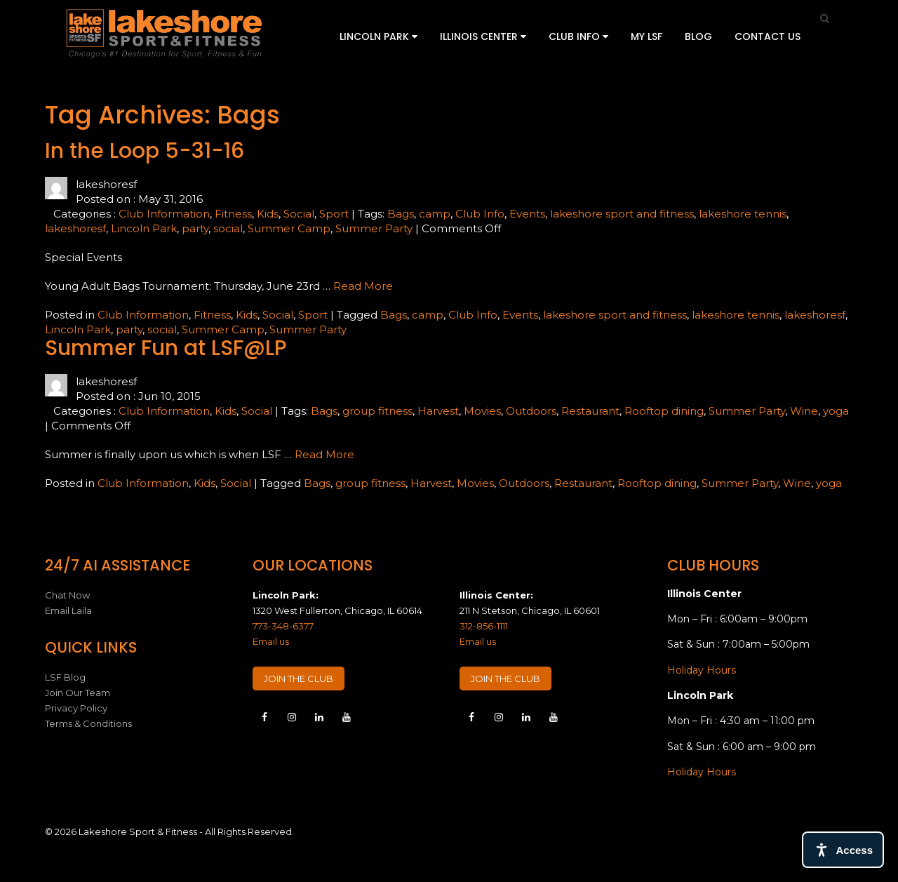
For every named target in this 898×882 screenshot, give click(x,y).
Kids (268, 213)
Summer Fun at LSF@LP (166, 348)
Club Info (578, 36)
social (228, 228)
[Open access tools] (843, 849)
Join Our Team (77, 692)
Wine (804, 410)
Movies (482, 410)
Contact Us (767, 36)
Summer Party (374, 228)
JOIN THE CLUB (298, 678)
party (195, 228)
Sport (334, 213)
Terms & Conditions (88, 723)
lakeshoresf (75, 228)
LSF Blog (65, 677)
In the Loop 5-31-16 (144, 151)
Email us (271, 641)
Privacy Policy (76, 708)
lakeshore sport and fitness (622, 213)
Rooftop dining (664, 410)
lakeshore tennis (742, 213)
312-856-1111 (484, 626)
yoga (836, 410)
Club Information (164, 213)
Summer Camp (289, 228)
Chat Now (67, 595)
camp (434, 213)
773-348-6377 (283, 626)
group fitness (377, 410)
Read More (363, 286)
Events (527, 213)
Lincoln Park (378, 36)
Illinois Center (483, 36)
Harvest (438, 410)
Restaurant (590, 410)
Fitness (233, 213)
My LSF (646, 36)
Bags (400, 213)
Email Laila (68, 610)
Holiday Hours (701, 670)
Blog (698, 36)
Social (298, 213)
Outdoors (531, 410)
